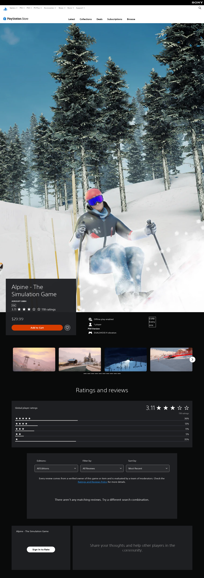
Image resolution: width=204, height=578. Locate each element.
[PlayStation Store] (16, 15)
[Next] (192, 357)
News (61, 8)
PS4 (28, 8)
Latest (71, 16)
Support (79, 8)
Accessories (49, 8)
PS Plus (37, 8)
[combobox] (56, 465)
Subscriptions (114, 16)
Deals (100, 16)
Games (13, 8)
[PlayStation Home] (5, 8)
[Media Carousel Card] (34, 357)
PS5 (21, 8)
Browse (131, 16)
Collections (86, 16)
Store (69, 8)
